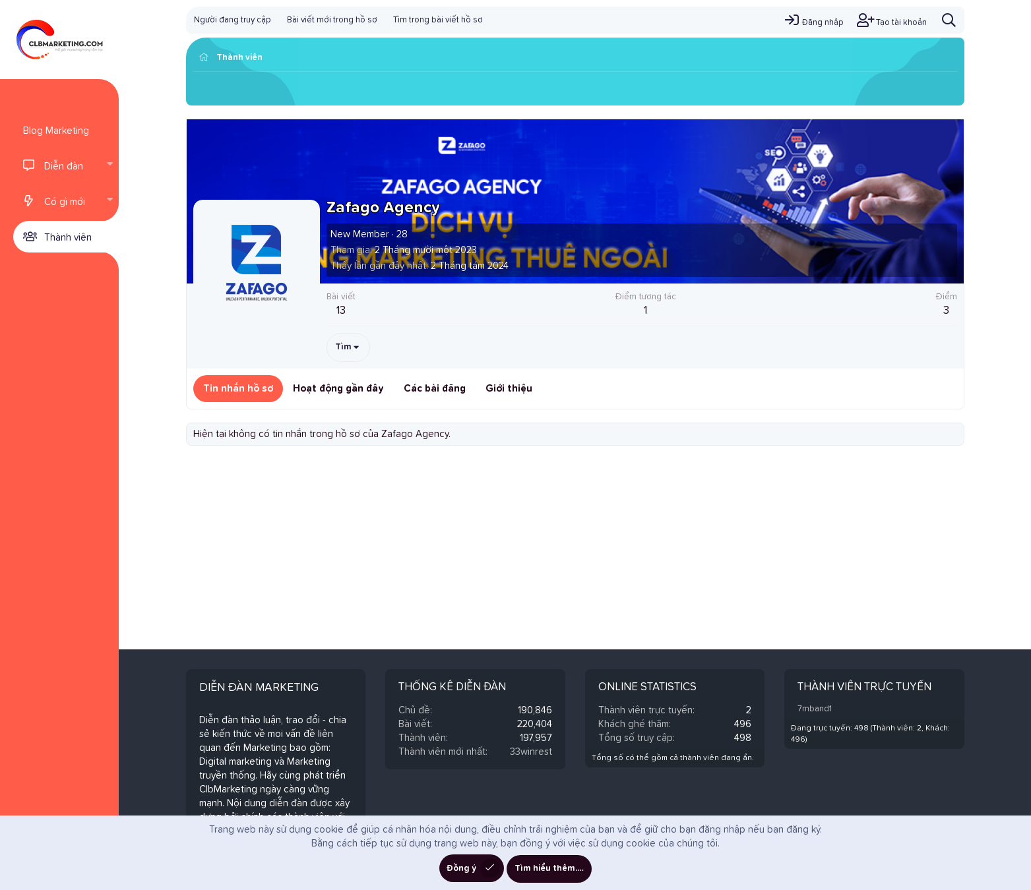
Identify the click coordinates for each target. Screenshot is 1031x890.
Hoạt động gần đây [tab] (338, 389)
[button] (109, 165)
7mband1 (814, 709)
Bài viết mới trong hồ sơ (332, 20)
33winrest (531, 752)
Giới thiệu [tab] (508, 389)
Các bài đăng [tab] (435, 389)
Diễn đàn (63, 166)
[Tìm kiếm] (948, 20)
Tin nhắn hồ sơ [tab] (238, 389)
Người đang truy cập (232, 20)
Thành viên (68, 238)
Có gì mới (64, 202)
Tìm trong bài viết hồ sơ (438, 20)
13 (341, 310)
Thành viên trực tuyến (864, 687)
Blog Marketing (56, 131)
